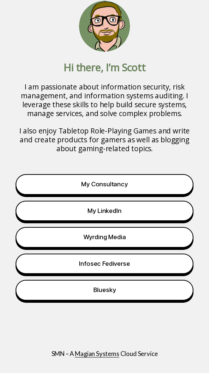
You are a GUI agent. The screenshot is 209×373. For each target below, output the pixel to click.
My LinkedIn (104, 210)
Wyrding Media (104, 237)
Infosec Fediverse (104, 263)
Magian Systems (97, 353)
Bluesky (104, 290)
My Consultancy (104, 184)
